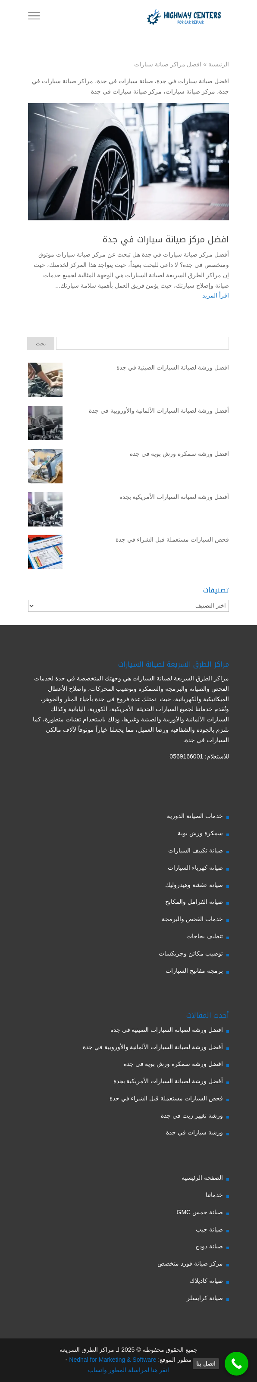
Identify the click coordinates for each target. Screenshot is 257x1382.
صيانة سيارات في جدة (125, 81)
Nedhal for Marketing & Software (111, 1359)
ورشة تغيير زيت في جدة (192, 1115)
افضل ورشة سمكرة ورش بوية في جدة (179, 453)
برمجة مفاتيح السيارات (194, 970)
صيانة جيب (209, 1229)
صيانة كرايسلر (205, 1297)
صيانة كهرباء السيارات (195, 867)
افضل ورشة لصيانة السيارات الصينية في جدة (172, 367)
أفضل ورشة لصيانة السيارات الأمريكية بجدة (174, 496)
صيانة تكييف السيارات (195, 850)
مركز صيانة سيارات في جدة (126, 91)
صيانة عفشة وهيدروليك (194, 884)
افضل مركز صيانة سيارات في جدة (166, 239)
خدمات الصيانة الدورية (195, 815)
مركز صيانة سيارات (190, 91)
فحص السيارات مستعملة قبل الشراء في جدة (172, 539)
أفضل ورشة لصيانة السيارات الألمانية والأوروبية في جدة (159, 410)
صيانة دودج (209, 1246)
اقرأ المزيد (215, 295)
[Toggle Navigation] (34, 17)
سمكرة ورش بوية (200, 833)
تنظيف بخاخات (204, 936)
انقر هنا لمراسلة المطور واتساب (128, 1369)
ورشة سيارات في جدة (194, 1132)
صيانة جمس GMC (200, 1212)
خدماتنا (214, 1194)
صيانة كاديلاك (206, 1280)
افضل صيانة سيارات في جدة (193, 81)
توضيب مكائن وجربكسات (191, 953)
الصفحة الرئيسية (202, 1177)
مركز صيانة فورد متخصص (190, 1263)
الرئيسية (218, 64)
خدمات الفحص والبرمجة (192, 918)
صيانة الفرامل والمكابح (194, 901)
